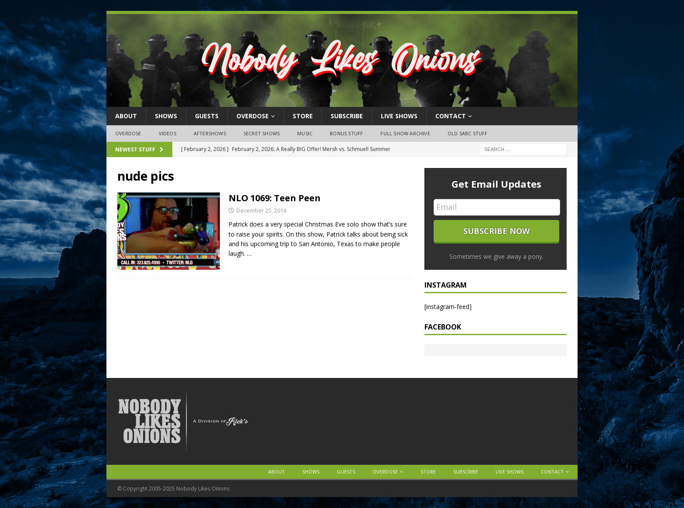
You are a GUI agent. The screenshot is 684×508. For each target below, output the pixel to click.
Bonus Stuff (346, 133)
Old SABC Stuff (468, 133)
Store (303, 116)
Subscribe (347, 116)
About (126, 116)
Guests (207, 116)
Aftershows (210, 133)
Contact (450, 116)
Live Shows (399, 116)
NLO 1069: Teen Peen (275, 198)
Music (304, 133)
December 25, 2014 (261, 210)
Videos (167, 133)
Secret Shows (261, 133)
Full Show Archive (405, 133)
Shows (166, 116)
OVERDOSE (252, 116)
